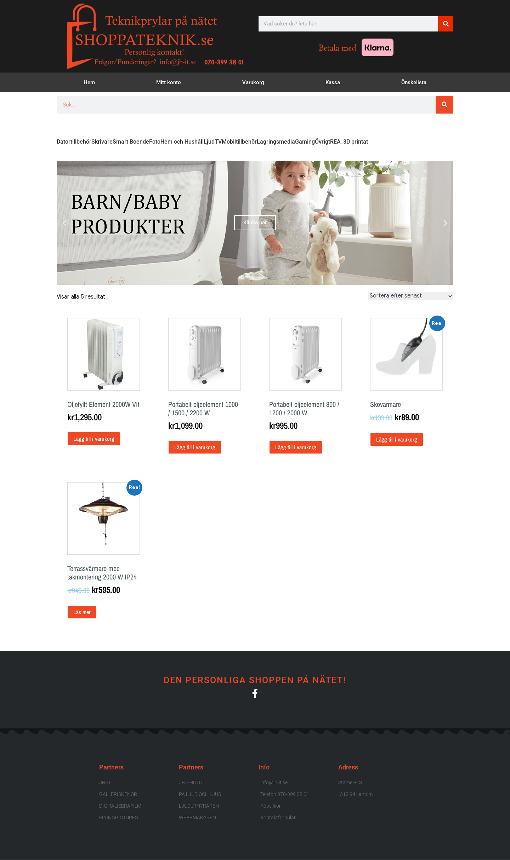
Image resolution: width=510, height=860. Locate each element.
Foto (154, 141)
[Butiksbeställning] (410, 296)
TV (218, 141)
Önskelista (413, 82)
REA (335, 141)
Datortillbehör (74, 141)
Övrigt (322, 141)
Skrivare (102, 141)
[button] (64, 222)
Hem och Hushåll (182, 141)
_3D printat (354, 141)
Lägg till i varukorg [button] (93, 439)
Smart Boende (131, 141)
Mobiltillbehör (239, 141)
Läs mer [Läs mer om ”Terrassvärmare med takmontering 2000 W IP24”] (82, 612)
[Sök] (445, 23)
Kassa (332, 82)
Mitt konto (168, 82)
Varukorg (253, 82)
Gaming (305, 141)
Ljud (209, 141)
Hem (89, 82)
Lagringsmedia (276, 141)
